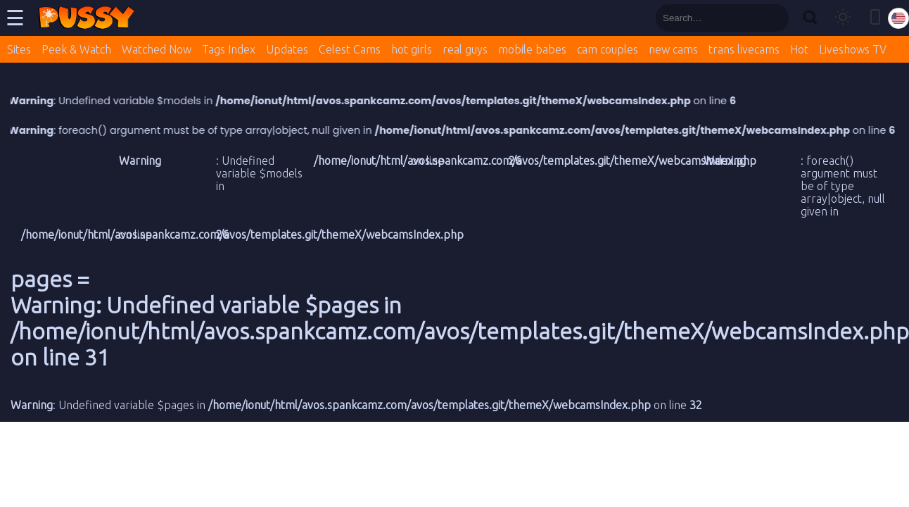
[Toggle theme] (843, 18)
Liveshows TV (852, 49)
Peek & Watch (76, 49)
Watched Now (156, 49)
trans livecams (744, 49)
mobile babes (532, 49)
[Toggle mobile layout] (875, 18)
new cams (673, 49)
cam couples (607, 49)
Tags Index (228, 49)
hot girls (411, 49)
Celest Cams (350, 49)
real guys (465, 49)
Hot (799, 49)
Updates (287, 49)
